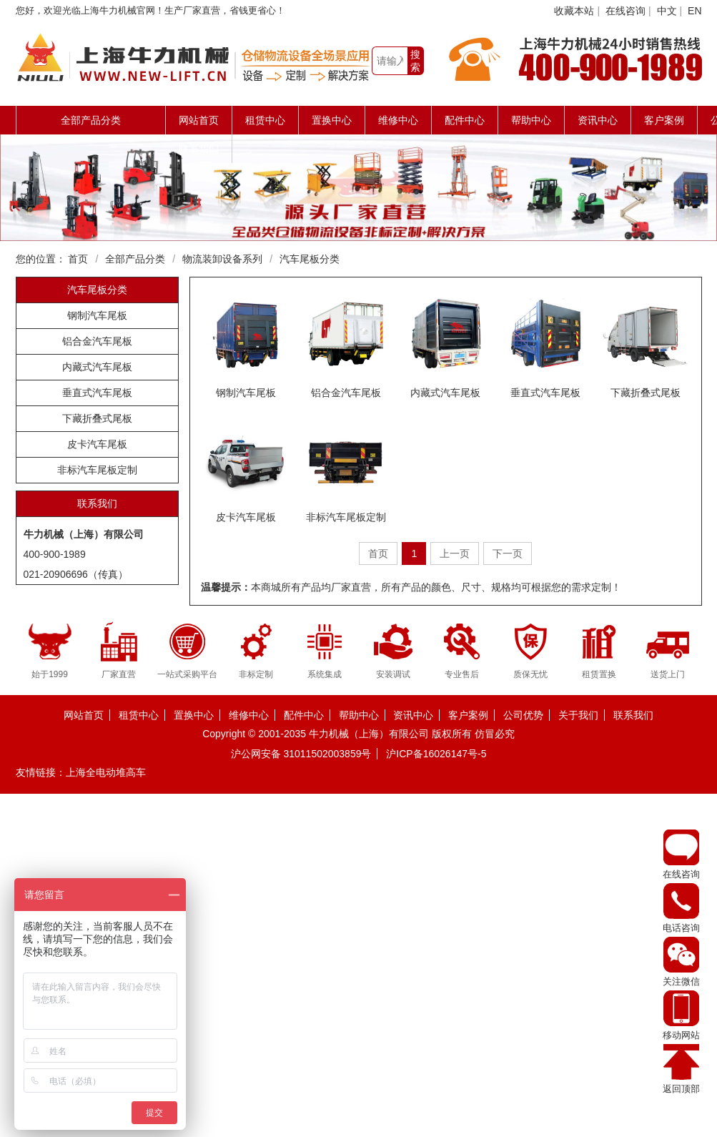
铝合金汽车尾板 (97, 341)
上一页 (455, 553)
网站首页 (199, 120)
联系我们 (199, 148)
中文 (667, 10)
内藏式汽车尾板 (97, 367)
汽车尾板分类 (310, 259)
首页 (78, 259)
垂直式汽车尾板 (97, 392)
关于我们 (578, 715)
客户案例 (664, 120)
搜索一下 (415, 62)
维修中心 (398, 120)
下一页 (508, 553)
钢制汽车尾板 (97, 315)
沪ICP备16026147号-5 (436, 753)
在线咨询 (625, 10)
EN (694, 10)
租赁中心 (265, 120)
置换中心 (332, 120)
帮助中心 (531, 120)
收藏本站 (574, 10)
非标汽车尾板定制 (97, 470)
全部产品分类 (135, 259)
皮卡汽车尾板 (97, 444)
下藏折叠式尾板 (97, 418)
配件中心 (465, 120)
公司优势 (523, 715)
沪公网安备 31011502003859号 (301, 753)
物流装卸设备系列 (222, 259)
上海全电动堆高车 (106, 772)
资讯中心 (598, 120)
